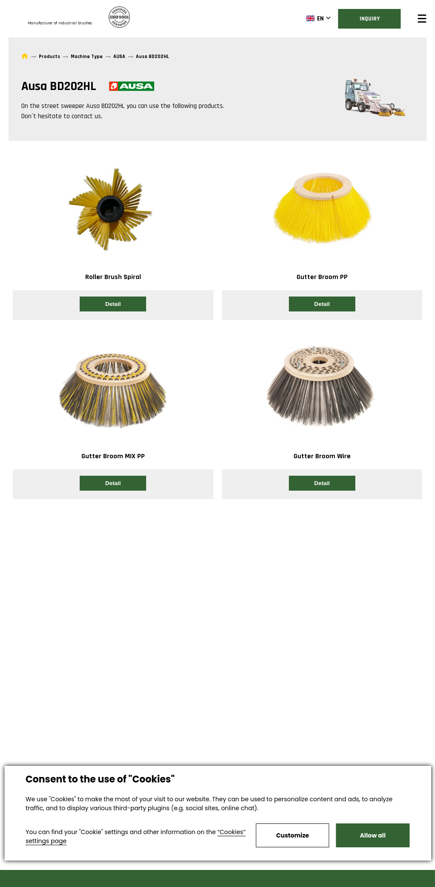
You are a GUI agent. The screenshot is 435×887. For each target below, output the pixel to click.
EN (315, 18)
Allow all (373, 835)
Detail (113, 304)
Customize (292, 835)
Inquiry (370, 19)
